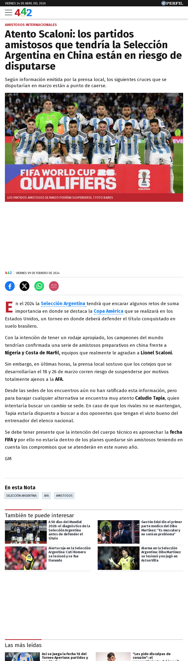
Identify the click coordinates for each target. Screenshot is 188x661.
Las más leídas (23, 645)
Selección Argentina (63, 303)
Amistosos (64, 495)
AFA (46, 495)
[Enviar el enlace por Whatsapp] (39, 286)
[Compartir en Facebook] (10, 286)
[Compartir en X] (24, 286)
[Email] (54, 286)
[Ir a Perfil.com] (172, 4)
